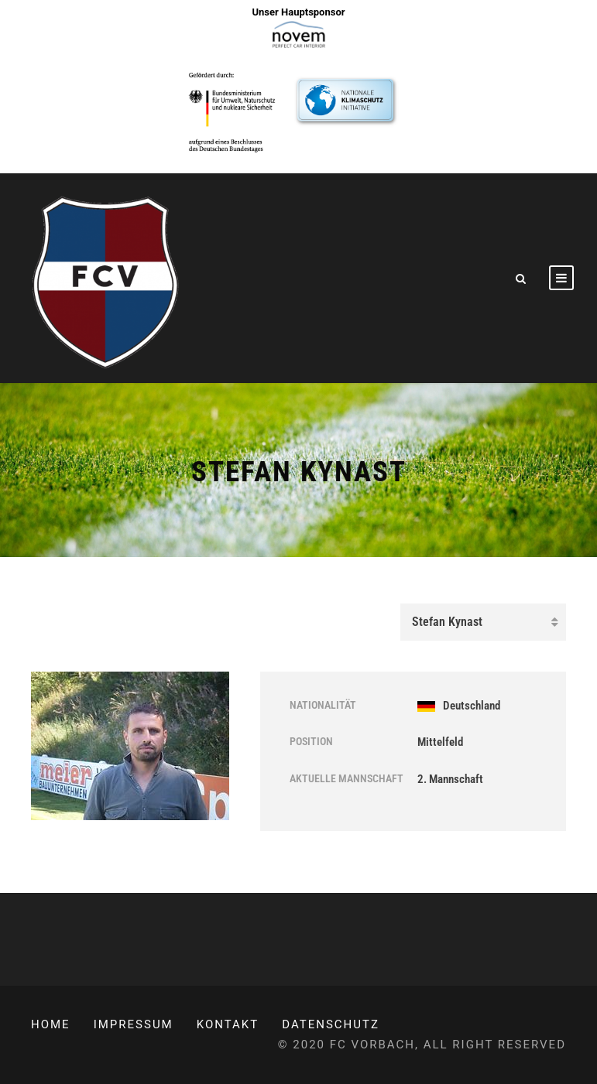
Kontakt (228, 1024)
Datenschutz (330, 1024)
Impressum (133, 1024)
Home (50, 1024)
